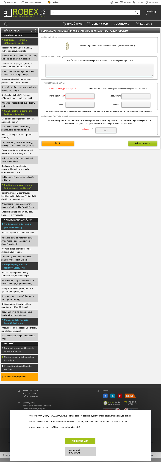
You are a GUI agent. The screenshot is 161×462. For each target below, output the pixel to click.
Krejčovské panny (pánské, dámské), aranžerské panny (18, 120)
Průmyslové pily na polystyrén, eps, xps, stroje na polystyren (17, 290)
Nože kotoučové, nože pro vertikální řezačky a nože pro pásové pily (17, 73)
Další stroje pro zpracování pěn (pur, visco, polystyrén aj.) (17, 297)
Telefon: (117, 104)
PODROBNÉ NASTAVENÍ (74, 452)
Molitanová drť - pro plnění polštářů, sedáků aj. (17, 178)
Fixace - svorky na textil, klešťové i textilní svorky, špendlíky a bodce (17, 152)
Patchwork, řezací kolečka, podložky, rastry (18, 104)
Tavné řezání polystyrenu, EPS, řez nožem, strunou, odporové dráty (17, 65)
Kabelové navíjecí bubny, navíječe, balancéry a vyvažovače (17, 213)
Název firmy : (115, 96)
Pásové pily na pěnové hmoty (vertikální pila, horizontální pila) (15, 274)
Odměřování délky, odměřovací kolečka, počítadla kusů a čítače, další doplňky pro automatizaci (18, 196)
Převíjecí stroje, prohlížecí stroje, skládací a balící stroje (16, 250)
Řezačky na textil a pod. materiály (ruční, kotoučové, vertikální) (16, 49)
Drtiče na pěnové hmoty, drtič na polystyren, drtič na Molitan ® (16, 305)
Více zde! (75, 427)
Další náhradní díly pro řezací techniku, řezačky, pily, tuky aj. (19, 88)
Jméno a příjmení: (56, 96)
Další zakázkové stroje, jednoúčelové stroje (18, 337)
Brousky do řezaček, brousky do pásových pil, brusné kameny (16, 81)
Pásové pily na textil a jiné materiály (17, 232)
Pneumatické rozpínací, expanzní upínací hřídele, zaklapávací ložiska (17, 205)
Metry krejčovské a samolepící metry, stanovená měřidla (18, 159)
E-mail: (61, 104)
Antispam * (87, 129)
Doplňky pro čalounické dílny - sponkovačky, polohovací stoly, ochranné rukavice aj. (15, 169)
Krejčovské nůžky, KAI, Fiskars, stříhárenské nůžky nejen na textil (16, 96)
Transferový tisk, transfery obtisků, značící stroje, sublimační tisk (16, 258)
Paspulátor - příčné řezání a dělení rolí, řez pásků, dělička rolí (19, 329)
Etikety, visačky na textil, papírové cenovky (16, 136)
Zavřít (58, 143)
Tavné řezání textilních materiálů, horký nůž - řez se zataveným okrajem (19, 57)
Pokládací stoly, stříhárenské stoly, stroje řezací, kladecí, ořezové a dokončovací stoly (17, 241)
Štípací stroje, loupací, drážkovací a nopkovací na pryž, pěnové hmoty (17, 282)
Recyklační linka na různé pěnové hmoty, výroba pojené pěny (16, 313)
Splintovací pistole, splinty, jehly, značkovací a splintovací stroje (16, 128)
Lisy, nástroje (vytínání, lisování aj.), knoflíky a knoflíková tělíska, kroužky (17, 144)
